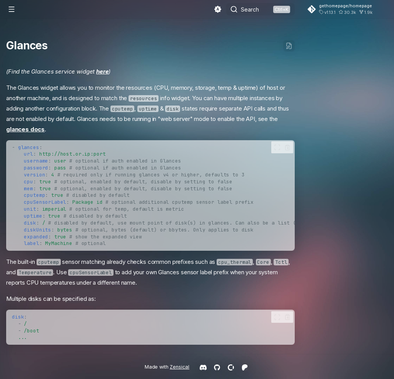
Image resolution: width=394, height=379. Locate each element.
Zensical (179, 367)
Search (250, 9)
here (102, 71)
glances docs (25, 129)
